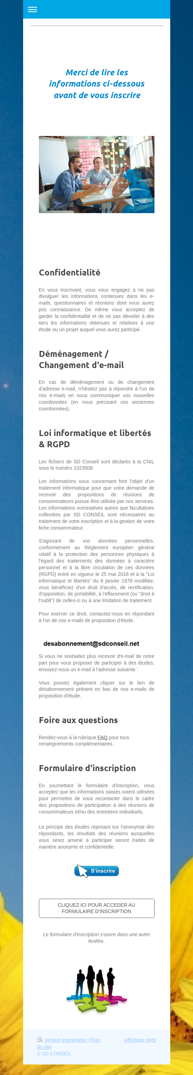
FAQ (103, 737)
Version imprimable (62, 1040)
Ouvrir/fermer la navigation (96, 9)
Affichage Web (140, 1040)
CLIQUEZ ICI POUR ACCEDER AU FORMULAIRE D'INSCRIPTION (96, 908)
